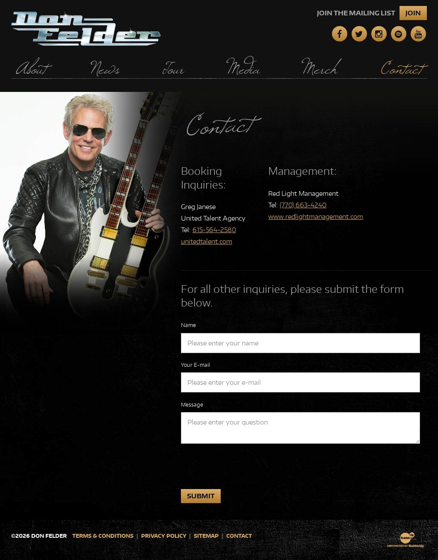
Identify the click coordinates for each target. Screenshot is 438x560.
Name (188, 325)
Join (413, 13)
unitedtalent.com (206, 241)
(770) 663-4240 (303, 205)
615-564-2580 (214, 230)
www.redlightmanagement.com (315, 216)
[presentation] (246, 466)
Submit (201, 496)
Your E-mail (195, 365)
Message (192, 404)
